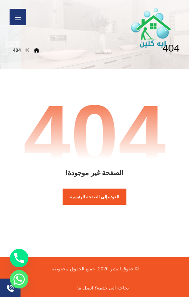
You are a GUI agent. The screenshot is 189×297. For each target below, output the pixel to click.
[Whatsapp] (19, 279)
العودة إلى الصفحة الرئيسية (94, 196)
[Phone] (19, 258)
